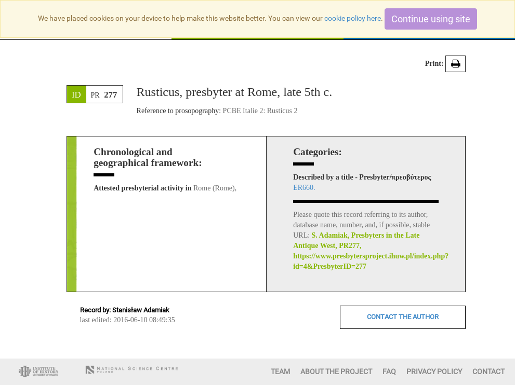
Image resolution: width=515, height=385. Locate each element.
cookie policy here (352, 18)
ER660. (304, 187)
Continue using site (430, 18)
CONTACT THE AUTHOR (403, 317)
